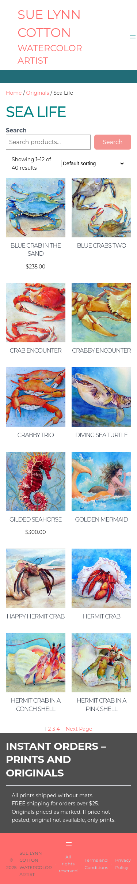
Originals (37, 93)
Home (14, 93)
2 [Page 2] (49, 729)
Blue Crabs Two (101, 245)
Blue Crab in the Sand (36, 249)
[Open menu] (132, 36)
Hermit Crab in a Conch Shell (35, 704)
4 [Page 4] (58, 729)
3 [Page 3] (53, 729)
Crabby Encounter (101, 350)
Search (16, 130)
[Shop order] (93, 163)
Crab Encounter (35, 350)
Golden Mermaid (101, 519)
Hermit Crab (102, 616)
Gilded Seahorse (35, 519)
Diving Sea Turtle (101, 435)
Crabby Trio (36, 435)
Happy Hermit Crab (36, 616)
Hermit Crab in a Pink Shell (101, 704)
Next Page (79, 729)
